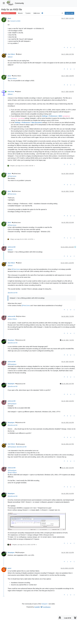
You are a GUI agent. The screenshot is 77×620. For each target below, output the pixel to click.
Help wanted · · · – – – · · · (9, 13)
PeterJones (11, 91)
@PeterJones (16, 173)
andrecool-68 (11, 247)
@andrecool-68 (12, 292)
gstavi (9, 568)
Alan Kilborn (11, 54)
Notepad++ (44, 604)
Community (19, 3)
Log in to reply (69, 13)
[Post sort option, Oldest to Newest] (62, 13)
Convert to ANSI (15, 21)
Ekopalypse (11, 340)
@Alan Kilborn (16, 76)
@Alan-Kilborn (12, 78)
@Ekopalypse (12, 364)
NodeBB (37, 607)
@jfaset (19, 54)
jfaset (9, 18)
